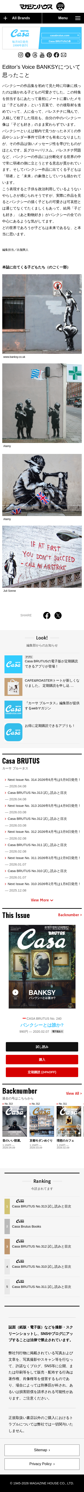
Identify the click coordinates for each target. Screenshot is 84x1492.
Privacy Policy (40, 1464)
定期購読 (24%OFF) (42, 1072)
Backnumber (70, 915)
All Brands (17, 18)
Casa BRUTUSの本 (64, 41)
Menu (69, 18)
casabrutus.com (64, 35)
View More (42, 900)
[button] (79, 1127)
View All (74, 1094)
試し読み (42, 1047)
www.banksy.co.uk (14, 356)
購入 (42, 1059)
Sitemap (40, 1450)
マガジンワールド (42, 6)
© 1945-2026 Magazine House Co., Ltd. (42, 1483)
